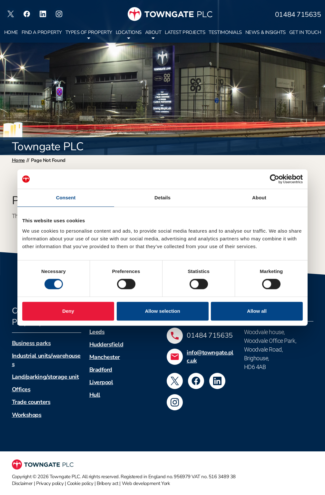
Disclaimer (22, 483)
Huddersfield (106, 344)
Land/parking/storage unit (45, 377)
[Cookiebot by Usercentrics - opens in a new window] (274, 179)
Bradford (100, 370)
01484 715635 (298, 14)
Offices (21, 389)
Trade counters (31, 402)
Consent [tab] (66, 197)
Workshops (27, 415)
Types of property (88, 32)
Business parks (31, 343)
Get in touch (305, 32)
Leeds (97, 332)
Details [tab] (162, 197)
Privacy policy (50, 483)
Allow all (257, 311)
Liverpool (101, 382)
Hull (94, 395)
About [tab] (259, 197)
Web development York (146, 483)
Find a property (42, 32)
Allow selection (162, 311)
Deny (68, 311)
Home (11, 32)
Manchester (104, 357)
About (153, 32)
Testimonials (225, 32)
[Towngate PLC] (170, 14)
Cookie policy (80, 483)
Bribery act (107, 483)
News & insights (265, 32)
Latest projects (185, 32)
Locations (129, 32)
